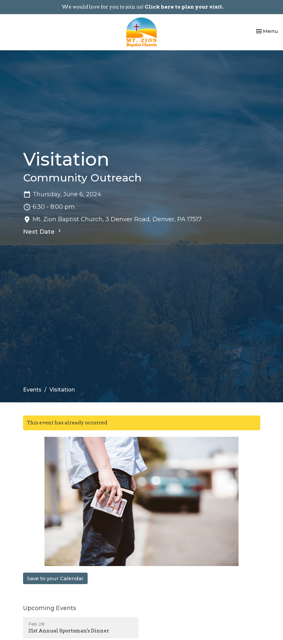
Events (32, 390)
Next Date (43, 231)
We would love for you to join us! (142, 7)
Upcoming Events (49, 608)
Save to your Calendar (55, 578)
